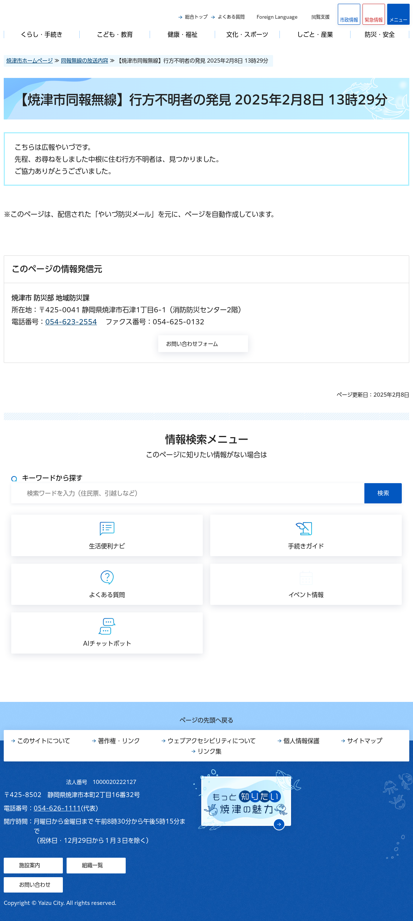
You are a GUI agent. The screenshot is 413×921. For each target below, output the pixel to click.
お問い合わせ (35, 884)
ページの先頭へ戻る (206, 720)
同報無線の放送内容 (84, 60)
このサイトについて (43, 741)
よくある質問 (231, 17)
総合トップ (196, 17)
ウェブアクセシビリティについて (212, 741)
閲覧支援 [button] (321, 17)
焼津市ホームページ (29, 60)
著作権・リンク (119, 741)
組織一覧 (92, 865)
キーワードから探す (52, 478)
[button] (373, 14)
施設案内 (29, 865)
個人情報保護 (301, 741)
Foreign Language (277, 17)
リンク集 (209, 751)
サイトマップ (364, 741)
